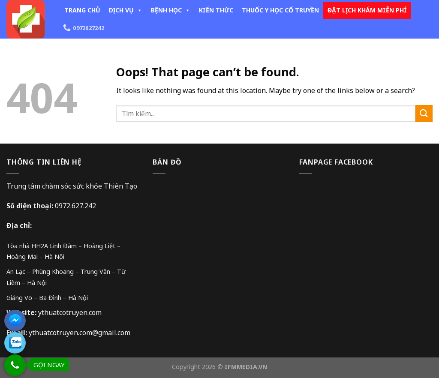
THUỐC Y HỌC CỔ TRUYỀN (280, 10)
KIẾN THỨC (216, 10)
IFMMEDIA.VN (246, 367)
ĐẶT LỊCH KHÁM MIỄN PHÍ (367, 10)
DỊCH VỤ (125, 10)
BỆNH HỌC (170, 10)
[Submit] (424, 113)
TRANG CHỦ (82, 10)
